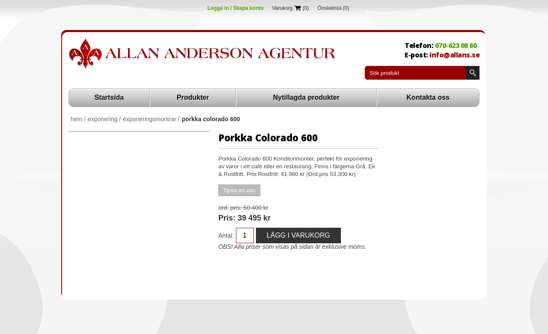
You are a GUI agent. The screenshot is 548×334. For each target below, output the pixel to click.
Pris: (226, 218)
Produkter (193, 97)
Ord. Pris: (229, 207)
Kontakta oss (428, 97)
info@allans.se (454, 55)
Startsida (109, 97)
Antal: (226, 235)
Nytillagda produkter (306, 97)
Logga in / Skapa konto (235, 8)
